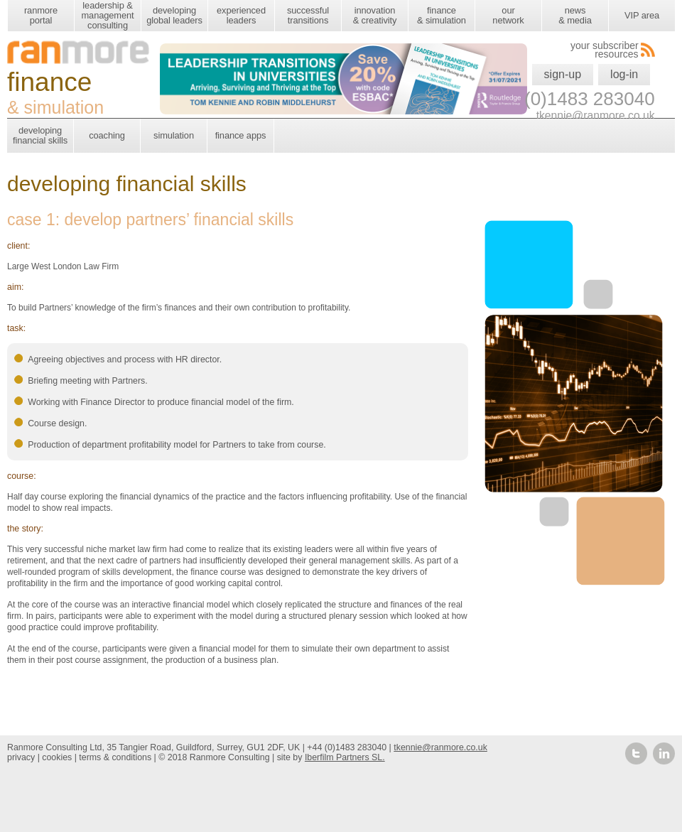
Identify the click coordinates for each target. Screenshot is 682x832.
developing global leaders (174, 15)
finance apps (240, 135)
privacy (21, 757)
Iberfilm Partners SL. (345, 757)
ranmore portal (41, 15)
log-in (624, 74)
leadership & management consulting (107, 15)
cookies (57, 757)
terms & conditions (115, 757)
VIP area (641, 15)
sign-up (562, 74)
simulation (173, 135)
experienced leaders (241, 15)
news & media (574, 15)
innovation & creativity (375, 15)
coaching (107, 135)
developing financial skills (40, 135)
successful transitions (308, 15)
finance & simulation (441, 15)
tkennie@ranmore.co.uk (440, 747)
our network (508, 15)
